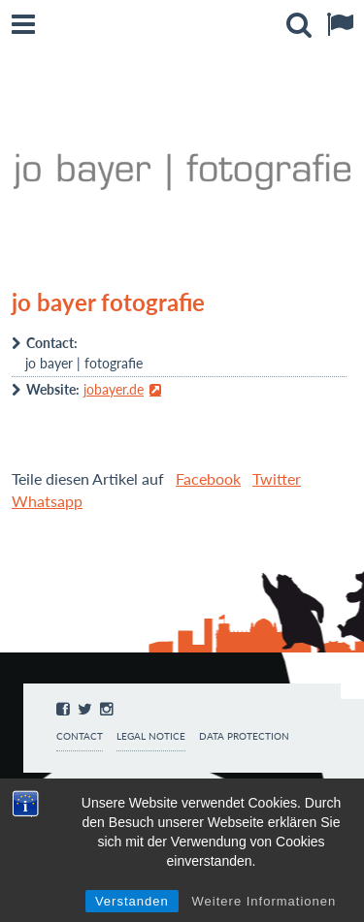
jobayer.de (113, 389)
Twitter (276, 478)
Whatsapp (47, 501)
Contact (79, 736)
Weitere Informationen (264, 901)
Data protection (244, 736)
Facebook (208, 478)
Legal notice (150, 736)
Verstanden (132, 901)
